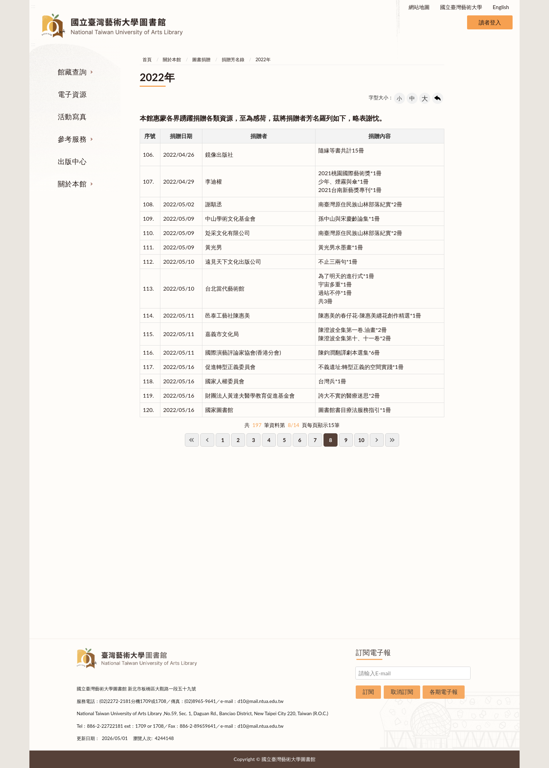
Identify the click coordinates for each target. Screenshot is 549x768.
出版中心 (72, 161)
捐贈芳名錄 (233, 59)
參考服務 (72, 139)
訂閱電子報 (373, 652)
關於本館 (72, 183)
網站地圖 (419, 7)
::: (33, 5)
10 (361, 440)
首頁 (147, 59)
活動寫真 (72, 116)
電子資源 (72, 94)
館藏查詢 (72, 71)
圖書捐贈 (201, 59)
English (501, 7)
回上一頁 (437, 98)
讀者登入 (490, 22)
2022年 (263, 59)
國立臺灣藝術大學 (461, 7)
